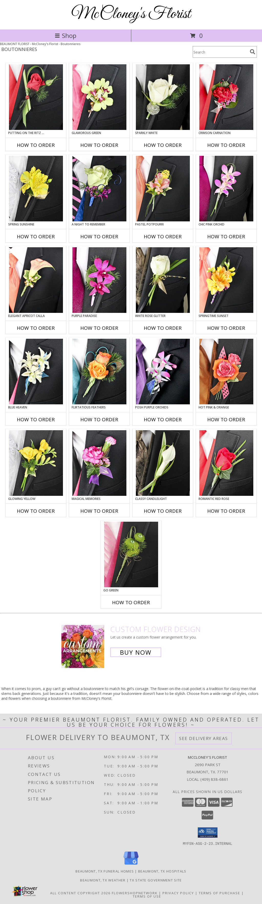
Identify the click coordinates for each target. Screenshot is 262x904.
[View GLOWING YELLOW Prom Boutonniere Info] (36, 463)
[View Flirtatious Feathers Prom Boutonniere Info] (99, 371)
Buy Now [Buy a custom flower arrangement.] (135, 652)
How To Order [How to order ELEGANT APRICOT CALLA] (36, 328)
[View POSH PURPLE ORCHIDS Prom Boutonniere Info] (163, 371)
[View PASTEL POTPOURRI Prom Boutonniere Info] (163, 188)
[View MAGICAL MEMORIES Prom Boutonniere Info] (99, 463)
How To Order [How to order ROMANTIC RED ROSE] (226, 511)
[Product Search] (220, 51)
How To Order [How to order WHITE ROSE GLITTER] (163, 328)
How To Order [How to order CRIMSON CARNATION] (226, 145)
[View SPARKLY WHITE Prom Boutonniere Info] (163, 97)
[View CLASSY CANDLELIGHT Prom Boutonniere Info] (163, 463)
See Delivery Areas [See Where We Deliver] (203, 738)
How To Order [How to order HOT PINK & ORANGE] (226, 419)
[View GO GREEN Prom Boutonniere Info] (131, 554)
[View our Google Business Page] (131, 864)
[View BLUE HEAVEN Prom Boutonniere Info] (36, 371)
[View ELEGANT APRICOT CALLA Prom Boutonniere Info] (36, 280)
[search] (252, 52)
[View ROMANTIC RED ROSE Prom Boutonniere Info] (226, 463)
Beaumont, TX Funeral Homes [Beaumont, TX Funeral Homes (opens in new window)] (104, 871)
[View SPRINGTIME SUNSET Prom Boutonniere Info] (226, 280)
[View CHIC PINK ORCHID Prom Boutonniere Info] (226, 188)
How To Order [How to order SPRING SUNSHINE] (36, 236)
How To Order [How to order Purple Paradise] (99, 328)
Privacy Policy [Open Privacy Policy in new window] (178, 892)
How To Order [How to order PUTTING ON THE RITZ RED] (36, 145)
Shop (65, 35)
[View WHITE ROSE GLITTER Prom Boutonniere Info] (163, 280)
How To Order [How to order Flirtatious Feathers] (99, 419)
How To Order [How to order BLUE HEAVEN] (36, 419)
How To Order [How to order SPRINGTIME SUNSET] (226, 328)
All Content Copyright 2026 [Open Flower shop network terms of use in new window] (80, 892)
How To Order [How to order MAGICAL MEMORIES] (99, 511)
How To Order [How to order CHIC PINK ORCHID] (226, 236)
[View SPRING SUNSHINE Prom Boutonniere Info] (36, 188)
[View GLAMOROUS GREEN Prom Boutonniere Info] (99, 97)
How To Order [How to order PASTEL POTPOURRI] (163, 236)
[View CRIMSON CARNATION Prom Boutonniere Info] (226, 97)
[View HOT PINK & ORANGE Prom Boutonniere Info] (226, 371)
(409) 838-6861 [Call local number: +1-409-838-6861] (214, 779)
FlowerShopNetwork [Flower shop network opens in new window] (135, 892)
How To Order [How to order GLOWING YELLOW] (36, 511)
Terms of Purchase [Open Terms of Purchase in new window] (219, 892)
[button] (207, 832)
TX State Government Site (156, 880)
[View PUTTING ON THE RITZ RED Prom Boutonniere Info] (36, 97)
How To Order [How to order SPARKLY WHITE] (163, 145)
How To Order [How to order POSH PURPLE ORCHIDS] (163, 419)
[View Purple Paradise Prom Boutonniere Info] (99, 280)
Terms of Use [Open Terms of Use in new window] (147, 896)
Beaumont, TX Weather (102, 880)
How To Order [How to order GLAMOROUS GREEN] (99, 145)
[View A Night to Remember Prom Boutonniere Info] (99, 188)
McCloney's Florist (131, 14)
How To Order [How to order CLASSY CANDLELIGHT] (163, 511)
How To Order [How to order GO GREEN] (131, 602)
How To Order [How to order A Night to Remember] (99, 236)
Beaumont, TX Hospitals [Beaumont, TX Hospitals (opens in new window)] (162, 871)
